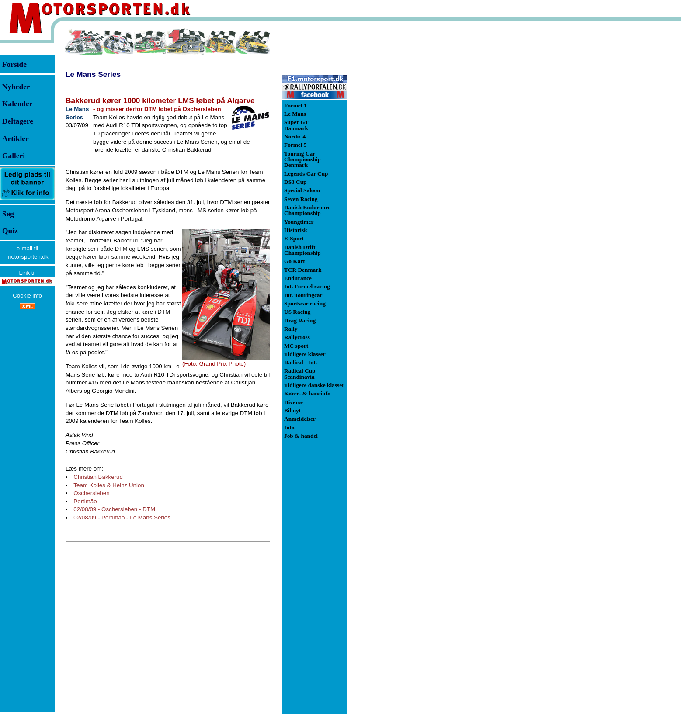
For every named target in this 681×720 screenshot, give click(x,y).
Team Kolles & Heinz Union (108, 485)
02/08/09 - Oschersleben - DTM (114, 509)
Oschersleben (91, 493)
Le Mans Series (93, 74)
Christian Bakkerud (98, 477)
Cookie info (27, 295)
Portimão (85, 501)
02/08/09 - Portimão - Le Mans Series (121, 517)
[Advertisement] (393, 159)
